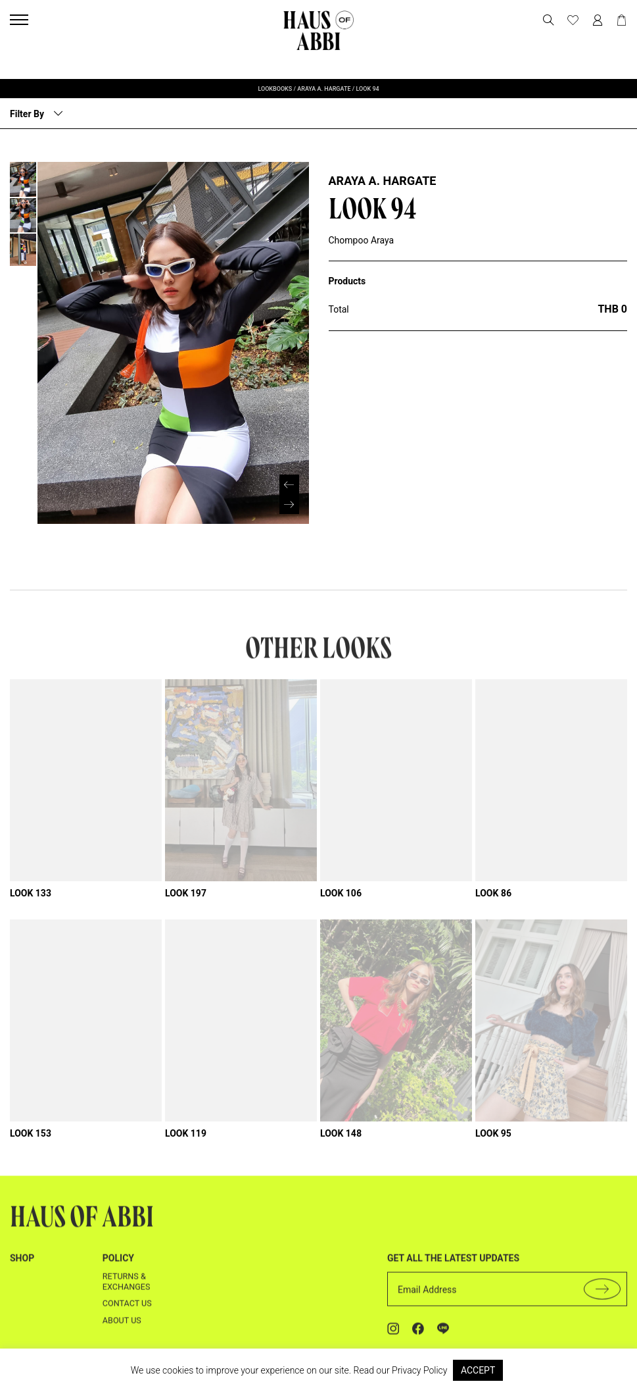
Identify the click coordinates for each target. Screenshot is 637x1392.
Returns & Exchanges (127, 1264)
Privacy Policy (419, 1370)
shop (22, 1242)
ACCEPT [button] (478, 1370)
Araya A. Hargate (382, 181)
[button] (289, 474)
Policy (118, 1242)
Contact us (127, 1287)
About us (122, 1303)
